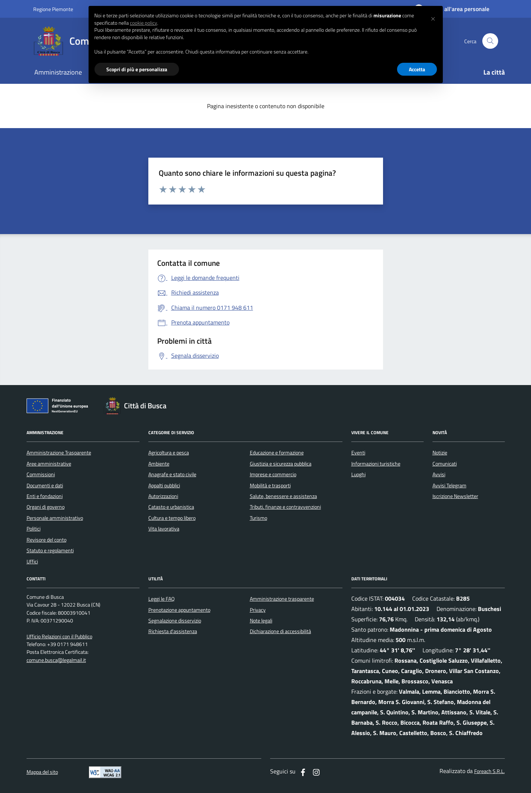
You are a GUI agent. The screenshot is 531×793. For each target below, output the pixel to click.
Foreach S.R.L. (489, 771)
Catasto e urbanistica (171, 507)
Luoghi (358, 474)
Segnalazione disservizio (174, 621)
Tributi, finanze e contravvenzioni (285, 507)
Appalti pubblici (164, 485)
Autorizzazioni (163, 496)
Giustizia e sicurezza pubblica (280, 464)
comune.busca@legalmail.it (56, 660)
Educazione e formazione (277, 453)
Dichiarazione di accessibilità (280, 631)
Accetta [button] (417, 69)
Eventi (358, 453)
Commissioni (41, 474)
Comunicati (444, 464)
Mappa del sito (42, 772)
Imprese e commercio (273, 474)
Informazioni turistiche (375, 464)
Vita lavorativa (163, 529)
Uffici (32, 561)
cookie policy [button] (143, 23)
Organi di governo (46, 507)
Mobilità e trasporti (270, 485)
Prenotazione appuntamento (179, 610)
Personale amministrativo (55, 518)
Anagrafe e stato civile (172, 474)
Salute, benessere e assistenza (283, 496)
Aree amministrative (49, 464)
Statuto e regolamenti (50, 550)
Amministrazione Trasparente (59, 453)
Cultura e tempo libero (172, 518)
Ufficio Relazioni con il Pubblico (59, 637)
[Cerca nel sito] (490, 41)
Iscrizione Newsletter (455, 496)
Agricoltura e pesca (168, 453)
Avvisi (438, 474)
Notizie (439, 453)
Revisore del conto (46, 540)
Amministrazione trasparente (282, 599)
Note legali (261, 621)
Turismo (258, 518)
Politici (34, 529)
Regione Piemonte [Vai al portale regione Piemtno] (53, 9)
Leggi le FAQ (161, 599)
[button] (433, 18)
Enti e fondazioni (45, 496)
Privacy (258, 610)
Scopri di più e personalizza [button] (136, 69)
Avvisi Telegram (449, 485)
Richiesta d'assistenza (172, 631)
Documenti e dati (45, 485)
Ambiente (158, 464)
